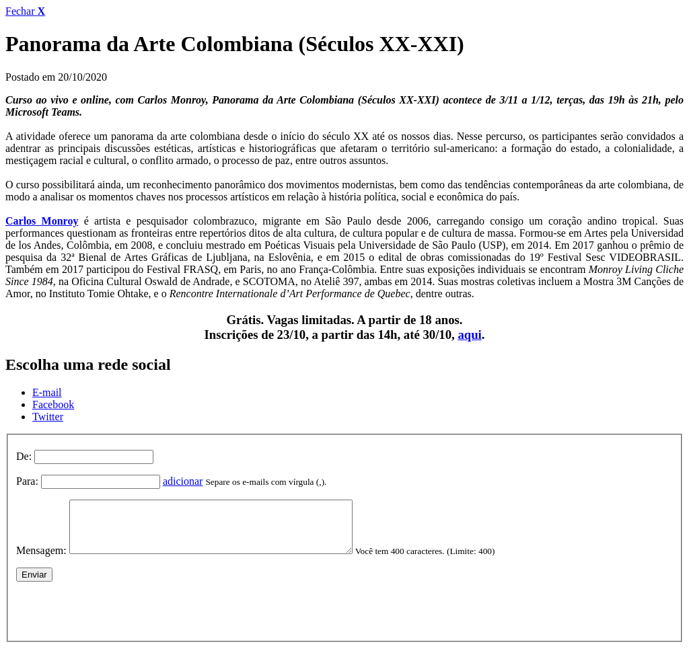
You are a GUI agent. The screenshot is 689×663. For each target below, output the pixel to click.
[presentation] (118, 618)
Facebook (53, 404)
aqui (469, 334)
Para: (27, 481)
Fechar (25, 11)
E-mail (47, 392)
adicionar (183, 481)
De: (24, 456)
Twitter (47, 416)
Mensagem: (41, 560)
